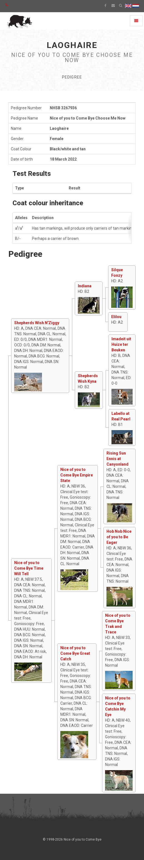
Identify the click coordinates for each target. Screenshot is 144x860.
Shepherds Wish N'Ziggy (36, 323)
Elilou (116, 316)
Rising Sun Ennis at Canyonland (117, 458)
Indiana (84, 286)
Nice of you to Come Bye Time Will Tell (28, 568)
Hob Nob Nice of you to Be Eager (118, 537)
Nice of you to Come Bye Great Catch (75, 653)
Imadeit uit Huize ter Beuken (121, 344)
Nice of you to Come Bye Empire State (76, 475)
